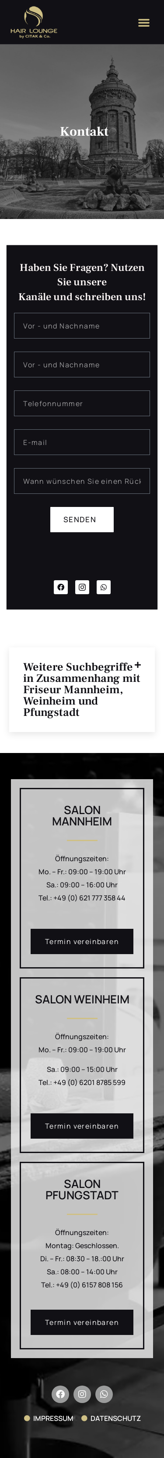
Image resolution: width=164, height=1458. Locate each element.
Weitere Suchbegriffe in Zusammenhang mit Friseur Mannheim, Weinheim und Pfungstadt (81, 690)
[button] (144, 22)
